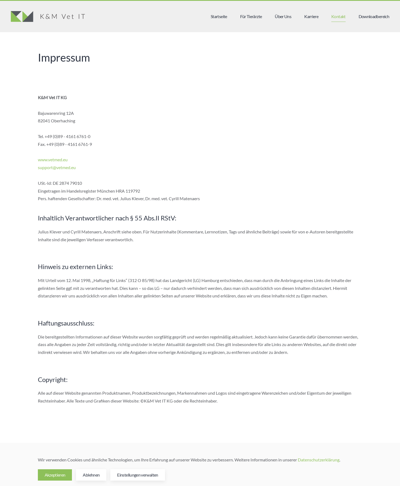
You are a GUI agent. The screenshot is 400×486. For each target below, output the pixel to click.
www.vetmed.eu (53, 159)
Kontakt (338, 16)
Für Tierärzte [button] (251, 16)
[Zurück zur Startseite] (48, 16)
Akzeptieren (55, 474)
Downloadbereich (374, 16)
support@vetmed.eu (57, 167)
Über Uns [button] (283, 16)
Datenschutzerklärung (318, 459)
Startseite (219, 16)
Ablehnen (91, 474)
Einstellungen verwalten (137, 474)
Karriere (311, 16)
